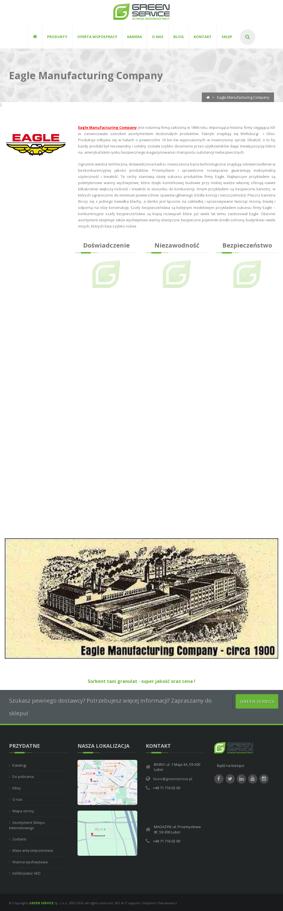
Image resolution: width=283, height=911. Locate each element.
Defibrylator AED (26, 873)
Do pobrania (23, 776)
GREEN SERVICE (41, 903)
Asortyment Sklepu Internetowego (27, 825)
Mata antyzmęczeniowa (32, 850)
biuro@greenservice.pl (172, 779)
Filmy (16, 788)
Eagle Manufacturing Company (107, 127)
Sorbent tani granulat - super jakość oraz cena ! (141, 681)
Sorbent (19, 839)
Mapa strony (23, 811)
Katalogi (19, 765)
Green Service (257, 701)
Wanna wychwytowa (30, 862)
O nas (17, 799)
